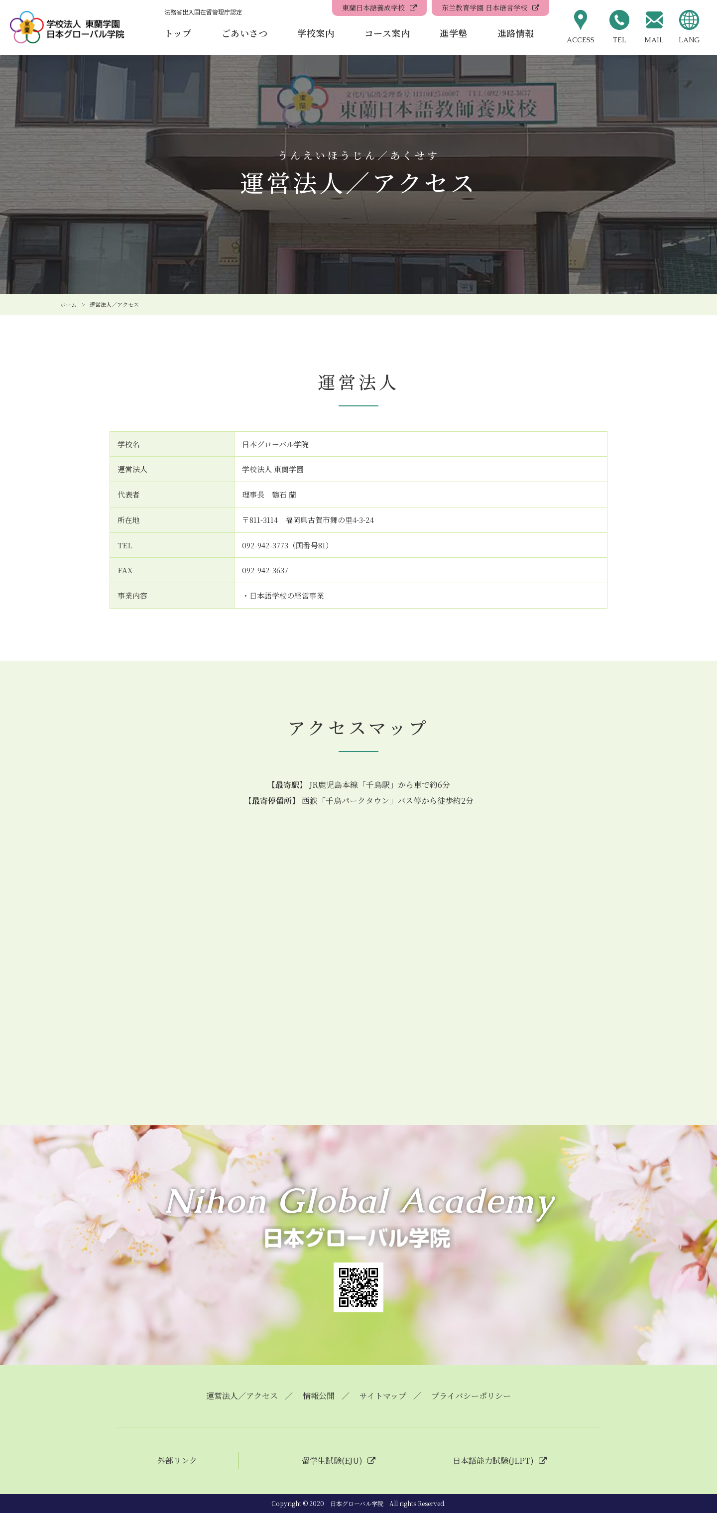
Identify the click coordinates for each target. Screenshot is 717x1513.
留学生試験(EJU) (332, 1460)
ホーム (68, 304)
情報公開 (319, 1395)
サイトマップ (382, 1395)
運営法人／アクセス (242, 1395)
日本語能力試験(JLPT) (493, 1460)
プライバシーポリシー (471, 1395)
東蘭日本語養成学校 (373, 7)
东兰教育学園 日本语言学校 (484, 7)
